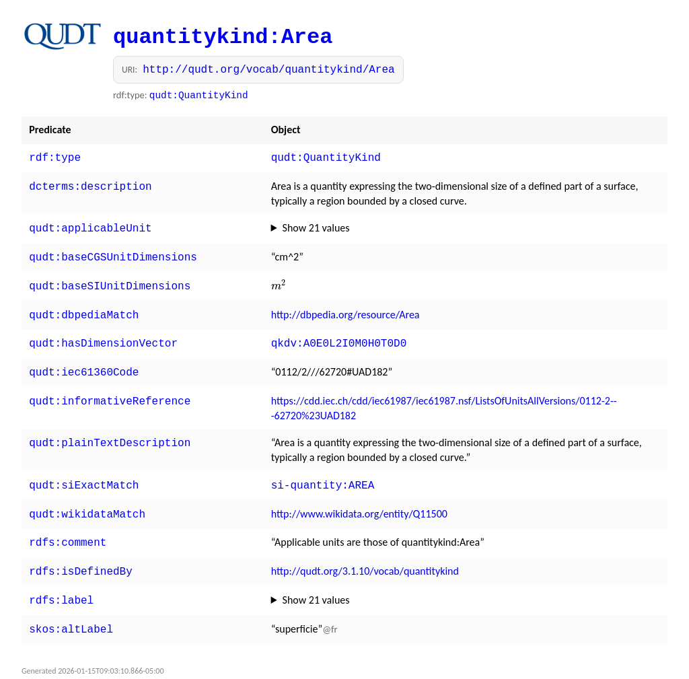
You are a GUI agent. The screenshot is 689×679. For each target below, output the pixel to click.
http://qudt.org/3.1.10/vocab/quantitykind (365, 556)
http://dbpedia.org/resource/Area (345, 307)
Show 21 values (316, 225)
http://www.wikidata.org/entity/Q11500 (359, 501)
